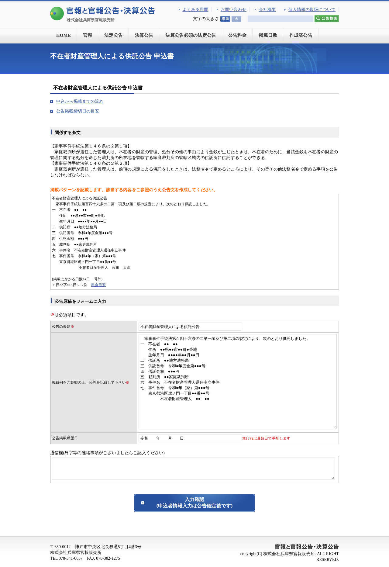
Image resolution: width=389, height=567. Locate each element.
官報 (87, 35)
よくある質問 (195, 9)
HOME (63, 35)
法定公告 (113, 35)
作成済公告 (300, 35)
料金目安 (98, 285)
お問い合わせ (233, 9)
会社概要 (267, 9)
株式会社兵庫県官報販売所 (91, 20)
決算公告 (144, 35)
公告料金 (237, 35)
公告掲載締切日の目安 (77, 111)
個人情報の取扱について (312, 9)
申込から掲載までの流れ (80, 101)
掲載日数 (268, 35)
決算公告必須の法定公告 (190, 35)
